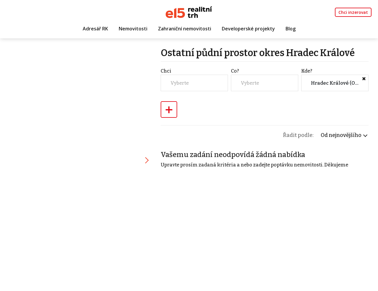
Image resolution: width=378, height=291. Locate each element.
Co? (235, 71)
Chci (166, 71)
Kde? (306, 71)
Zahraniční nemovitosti (184, 28)
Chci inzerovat (353, 12)
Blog (291, 28)
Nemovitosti (133, 28)
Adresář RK (95, 28)
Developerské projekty (248, 28)
